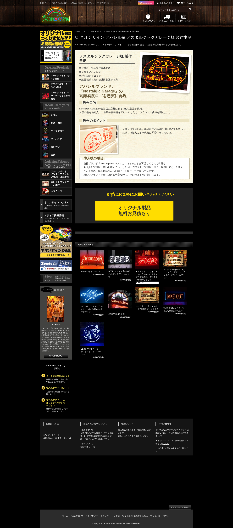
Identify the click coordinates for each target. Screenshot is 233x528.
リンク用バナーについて (97, 516)
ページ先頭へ (180, 507)
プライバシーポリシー (160, 516)
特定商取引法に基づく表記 (135, 516)
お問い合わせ (184, 21)
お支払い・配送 (166, 21)
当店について (149, 21)
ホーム (78, 31)
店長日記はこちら (56, 356)
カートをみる (187, 3)
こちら (91, 439)
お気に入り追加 (166, 3)
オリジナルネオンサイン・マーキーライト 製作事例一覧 (106, 31)
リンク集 (115, 516)
